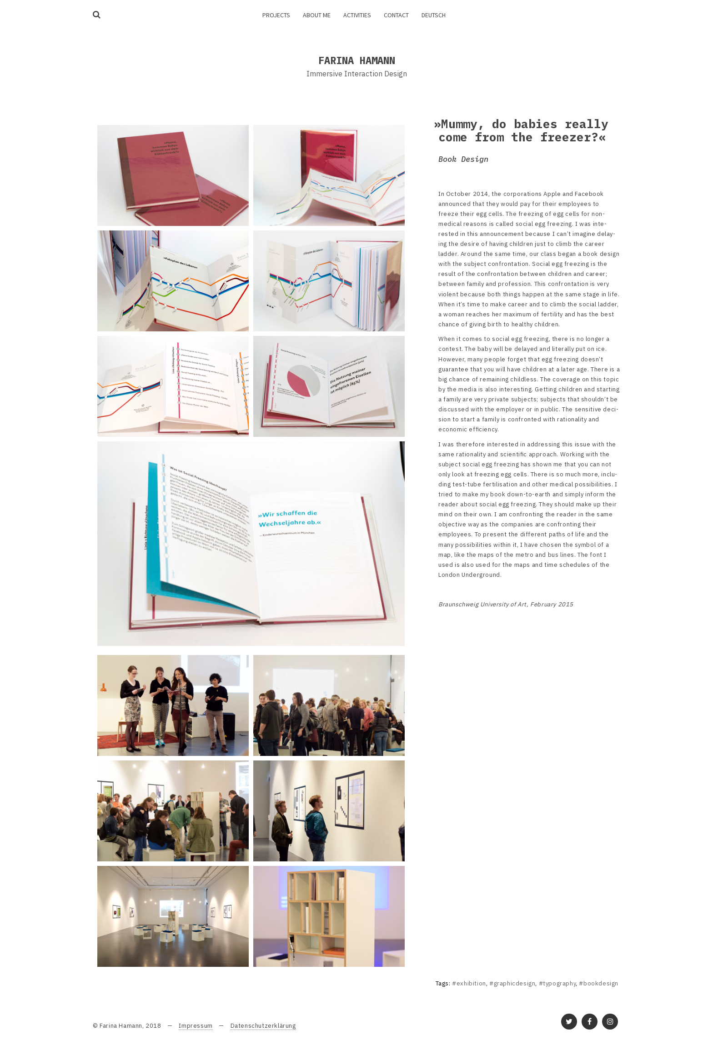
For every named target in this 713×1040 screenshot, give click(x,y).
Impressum (195, 1026)
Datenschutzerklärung (263, 1026)
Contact (396, 15)
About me (317, 15)
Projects (276, 15)
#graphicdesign (512, 983)
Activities (357, 15)
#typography (557, 983)
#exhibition (469, 983)
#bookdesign (598, 983)
